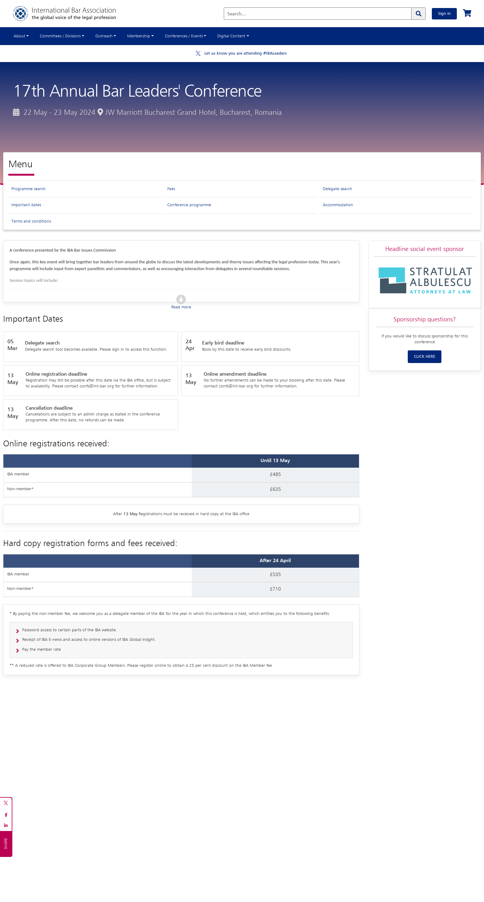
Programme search (28, 189)
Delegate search (337, 189)
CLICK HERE (424, 356)
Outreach (104, 36)
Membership (138, 36)
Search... (236, 14)
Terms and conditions (31, 221)
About (19, 36)
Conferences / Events (184, 36)
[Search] (418, 13)
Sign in (444, 13)
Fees (171, 189)
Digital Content (231, 36)
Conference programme (189, 205)
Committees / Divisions (60, 36)
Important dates (26, 205)
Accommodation (338, 205)
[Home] (70, 13)
